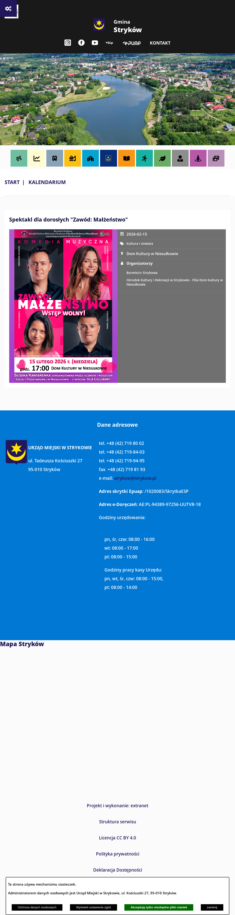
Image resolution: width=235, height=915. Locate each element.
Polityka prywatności (117, 854)
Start (12, 182)
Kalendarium (47, 182)
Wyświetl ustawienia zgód (93, 907)
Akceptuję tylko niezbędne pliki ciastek (159, 907)
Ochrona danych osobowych (37, 907)
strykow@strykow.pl (135, 478)
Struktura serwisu (117, 822)
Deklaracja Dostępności (117, 870)
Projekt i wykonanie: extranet (117, 806)
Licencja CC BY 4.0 (117, 838)
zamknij (212, 907)
